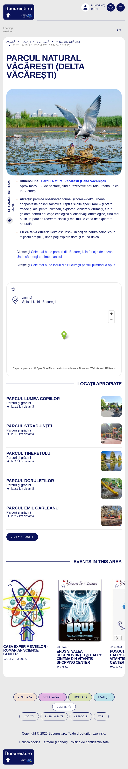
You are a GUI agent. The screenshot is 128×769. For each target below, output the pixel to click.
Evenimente (54, 716)
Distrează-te (52, 697)
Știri (101, 716)
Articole (81, 716)
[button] (93, 7)
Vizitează (43, 42)
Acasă (10, 42)
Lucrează (80, 697)
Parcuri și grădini (68, 42)
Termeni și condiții (55, 742)
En (119, 29)
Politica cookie (29, 742)
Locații (26, 42)
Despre (64, 707)
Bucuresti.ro (57, 733)
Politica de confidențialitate (89, 742)
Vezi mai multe (22, 537)
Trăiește (104, 697)
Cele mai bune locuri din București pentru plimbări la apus (73, 265)
